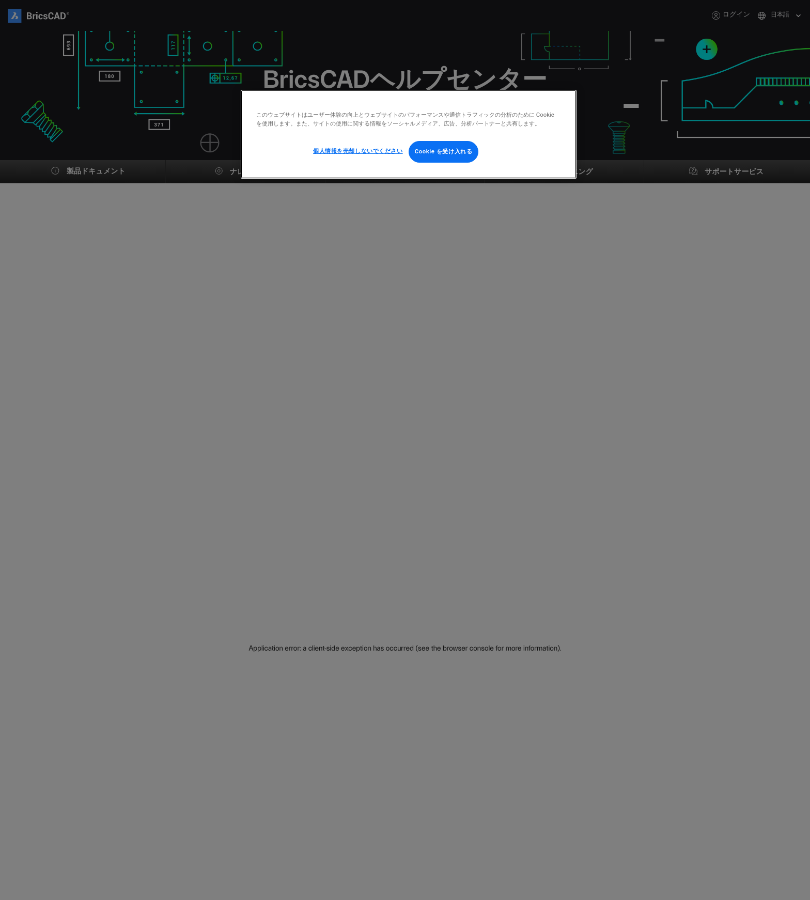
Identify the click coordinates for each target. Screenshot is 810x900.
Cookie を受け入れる (444, 151)
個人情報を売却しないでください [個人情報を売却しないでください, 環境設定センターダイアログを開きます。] (358, 150)
